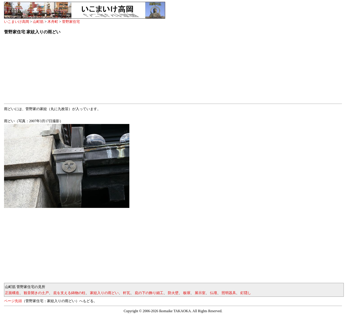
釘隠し (245, 293)
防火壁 (173, 293)
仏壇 (213, 293)
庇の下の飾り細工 (149, 293)
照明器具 (229, 293)
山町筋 (38, 21)
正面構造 (12, 293)
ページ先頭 (13, 301)
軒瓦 (126, 293)
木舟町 (52, 21)
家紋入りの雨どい (104, 293)
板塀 (186, 293)
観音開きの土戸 (36, 293)
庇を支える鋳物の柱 (69, 293)
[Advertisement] (138, 70)
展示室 (200, 293)
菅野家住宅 (71, 21)
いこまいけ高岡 (16, 21)
